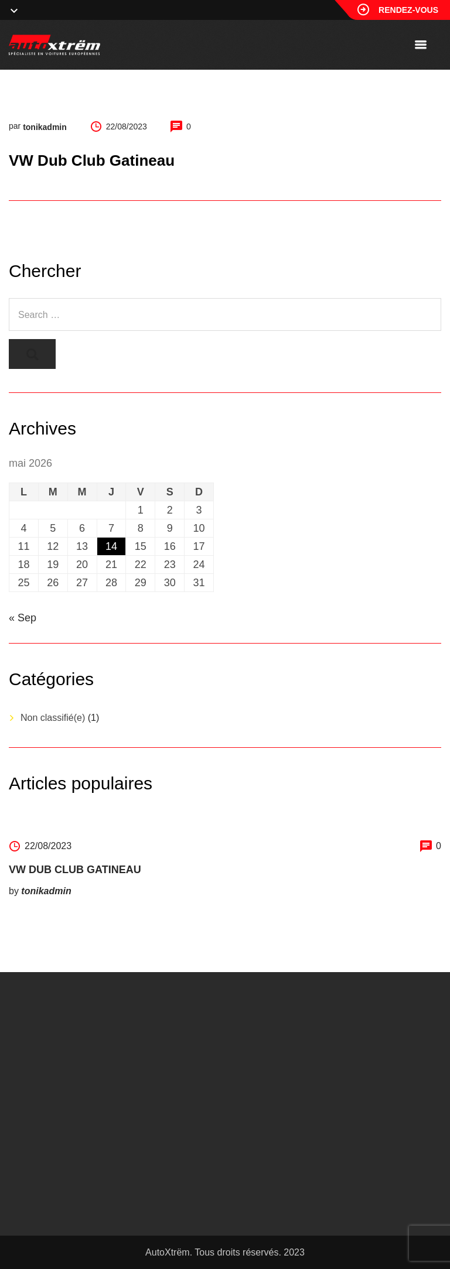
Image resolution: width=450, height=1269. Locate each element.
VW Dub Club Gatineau (75, 869)
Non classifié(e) (53, 718)
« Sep (22, 618)
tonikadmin (45, 127)
